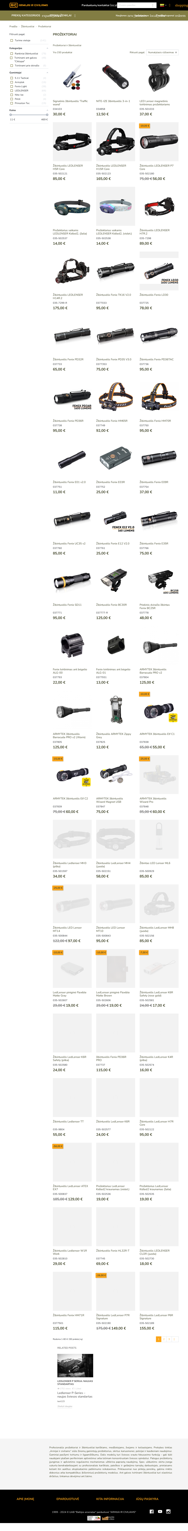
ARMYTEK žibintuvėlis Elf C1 (157, 734)
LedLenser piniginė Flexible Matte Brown (113, 994)
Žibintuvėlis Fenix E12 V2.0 (112, 543)
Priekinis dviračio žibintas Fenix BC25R (155, 606)
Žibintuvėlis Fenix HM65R (111, 421)
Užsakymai (142, 1516)
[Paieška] (137, 5)
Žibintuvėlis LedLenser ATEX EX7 (70, 1187)
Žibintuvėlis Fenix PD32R (68, 359)
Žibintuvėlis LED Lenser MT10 (110, 929)
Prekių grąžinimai (146, 1512)
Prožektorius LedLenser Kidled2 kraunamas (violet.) (112, 1187)
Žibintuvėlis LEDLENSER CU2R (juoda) (155, 1252)
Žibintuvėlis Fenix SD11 (67, 605)
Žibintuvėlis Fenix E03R (110, 482)
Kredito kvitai (144, 1520)
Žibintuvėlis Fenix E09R (154, 482)
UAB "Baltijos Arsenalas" (32, 1512)
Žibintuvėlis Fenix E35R (154, 543)
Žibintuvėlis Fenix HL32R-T (112, 1250)
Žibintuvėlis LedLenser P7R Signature (113, 1316)
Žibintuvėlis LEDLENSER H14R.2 (68, 296)
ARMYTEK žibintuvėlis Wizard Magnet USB (109, 800)
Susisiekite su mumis (69, 1528)
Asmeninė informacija (149, 1508)
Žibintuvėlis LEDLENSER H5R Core (68, 167)
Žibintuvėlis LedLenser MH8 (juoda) (157, 929)
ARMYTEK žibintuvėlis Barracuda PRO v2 (153, 671)
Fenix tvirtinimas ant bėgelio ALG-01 (113, 671)
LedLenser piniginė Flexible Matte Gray (69, 994)
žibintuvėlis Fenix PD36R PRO (111, 1058)
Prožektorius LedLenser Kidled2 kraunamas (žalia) (155, 1187)
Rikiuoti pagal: (137, 52)
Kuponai (141, 1528)
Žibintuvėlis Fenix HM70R (155, 421)
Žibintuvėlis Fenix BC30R (111, 605)
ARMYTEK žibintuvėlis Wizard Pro (153, 800)
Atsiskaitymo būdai (68, 1512)
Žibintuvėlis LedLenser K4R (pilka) (156, 1058)
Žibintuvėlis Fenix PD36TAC (157, 359)
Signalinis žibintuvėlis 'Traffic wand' (70, 102)
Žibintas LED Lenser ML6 (155, 863)
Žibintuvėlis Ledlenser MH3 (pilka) (69, 864)
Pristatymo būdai (66, 1516)
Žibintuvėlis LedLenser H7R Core (156, 1123)
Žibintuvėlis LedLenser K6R (113, 1121)
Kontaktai (22, 1508)
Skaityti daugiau (64, 1406)
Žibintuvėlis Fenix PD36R (68, 421)
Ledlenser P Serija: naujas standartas (75, 1383)
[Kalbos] (163, 5)
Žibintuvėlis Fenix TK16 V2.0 (113, 295)
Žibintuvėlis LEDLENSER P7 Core (157, 167)
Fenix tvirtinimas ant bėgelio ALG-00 (70, 671)
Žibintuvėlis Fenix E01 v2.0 (69, 482)
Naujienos (123, 15)
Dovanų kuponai (167, 15)
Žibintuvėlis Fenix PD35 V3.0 (113, 359)
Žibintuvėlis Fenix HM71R (68, 1315)
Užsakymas (63, 1508)
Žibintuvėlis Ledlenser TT (68, 1121)
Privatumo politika (67, 1524)
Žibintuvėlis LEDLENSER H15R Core (111, 167)
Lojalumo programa (108, 1508)
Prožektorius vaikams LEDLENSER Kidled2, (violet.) (114, 231)
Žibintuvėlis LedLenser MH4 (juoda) (113, 864)
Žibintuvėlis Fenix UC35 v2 (69, 543)
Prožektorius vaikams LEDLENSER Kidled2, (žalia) (70, 231)
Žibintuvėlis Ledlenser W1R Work (70, 1252)
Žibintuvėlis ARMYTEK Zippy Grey (113, 735)
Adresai (140, 1524)
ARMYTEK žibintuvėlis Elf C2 (70, 798)
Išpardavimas (143, 15)
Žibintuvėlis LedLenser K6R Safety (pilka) (69, 1058)
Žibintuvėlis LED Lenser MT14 (67, 929)
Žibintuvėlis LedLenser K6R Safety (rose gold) (156, 994)
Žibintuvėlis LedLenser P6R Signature (156, 1316)
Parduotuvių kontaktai (98, 5)
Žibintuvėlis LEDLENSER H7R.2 (155, 231)
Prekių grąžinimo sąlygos (71, 1520)
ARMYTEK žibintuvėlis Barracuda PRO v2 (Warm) (69, 735)
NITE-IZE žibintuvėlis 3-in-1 (113, 101)
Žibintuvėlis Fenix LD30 (154, 295)
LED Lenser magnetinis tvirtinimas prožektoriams (155, 102)
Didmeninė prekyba (28, 1516)
